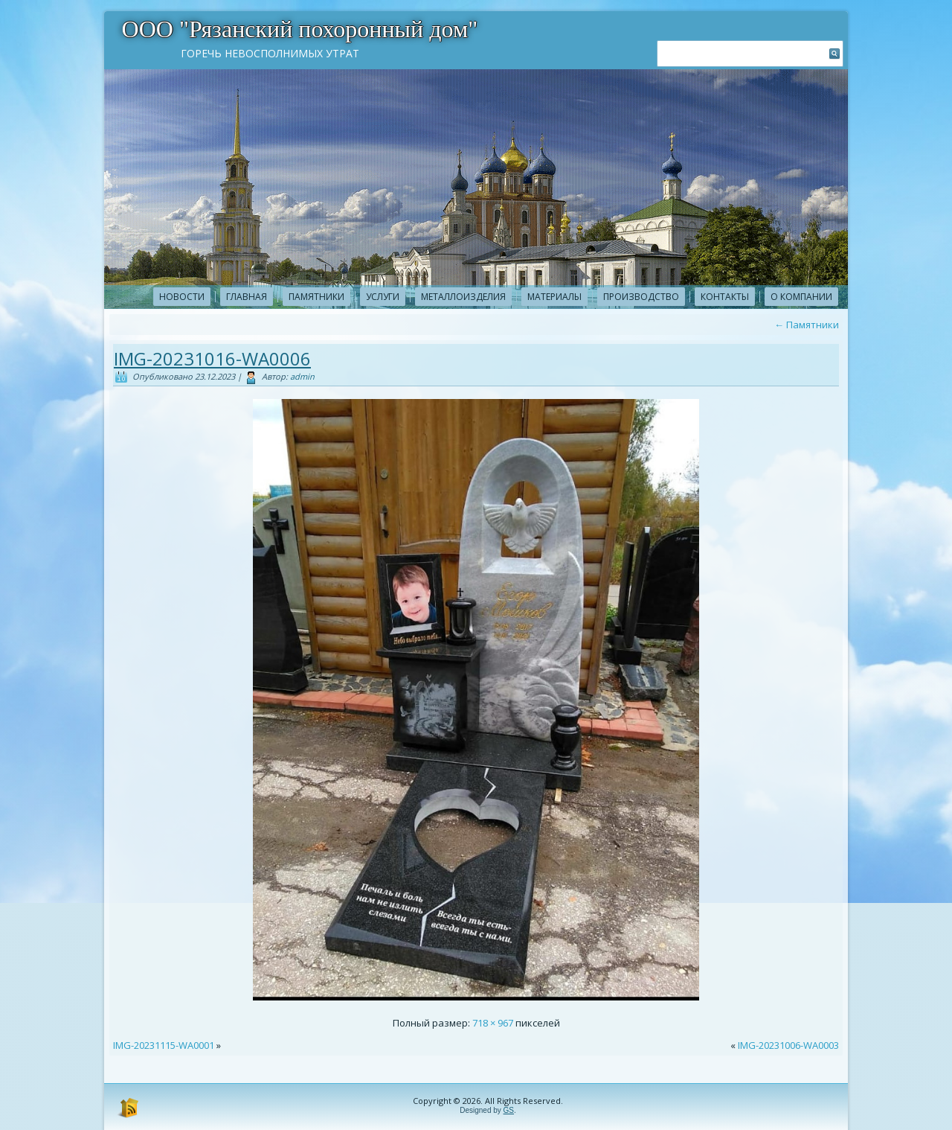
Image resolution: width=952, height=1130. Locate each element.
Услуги (382, 296)
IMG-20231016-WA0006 (212, 358)
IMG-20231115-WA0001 (163, 1045)
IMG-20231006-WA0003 (788, 1045)
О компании (801, 296)
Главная (246, 296)
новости (182, 296)
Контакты (725, 296)
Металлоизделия (463, 296)
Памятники (316, 296)
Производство (641, 296)
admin (302, 376)
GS (509, 1110)
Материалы (554, 296)
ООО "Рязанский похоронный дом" (300, 29)
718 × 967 (492, 1023)
